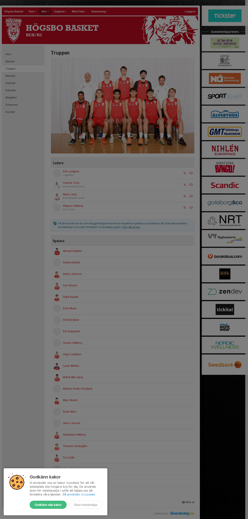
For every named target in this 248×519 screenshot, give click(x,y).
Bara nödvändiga (85, 505)
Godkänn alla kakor (48, 505)
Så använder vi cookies (78, 494)
